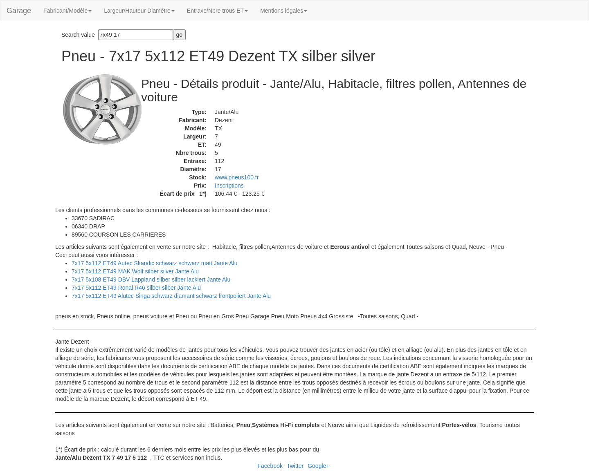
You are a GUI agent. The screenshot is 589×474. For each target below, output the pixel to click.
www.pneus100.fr (237, 177)
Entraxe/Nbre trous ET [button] (217, 10)
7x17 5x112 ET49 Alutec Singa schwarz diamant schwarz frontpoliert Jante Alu (171, 296)
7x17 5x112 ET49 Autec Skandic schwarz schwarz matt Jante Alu (154, 263)
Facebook (269, 466)
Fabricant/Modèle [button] (67, 10)
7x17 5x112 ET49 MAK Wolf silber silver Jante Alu (135, 271)
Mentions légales (283, 10)
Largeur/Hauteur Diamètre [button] (139, 10)
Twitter (295, 466)
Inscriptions (229, 185)
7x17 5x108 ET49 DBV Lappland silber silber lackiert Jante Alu (151, 279)
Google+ (318, 466)
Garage (19, 11)
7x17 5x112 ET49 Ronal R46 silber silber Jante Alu (136, 287)
